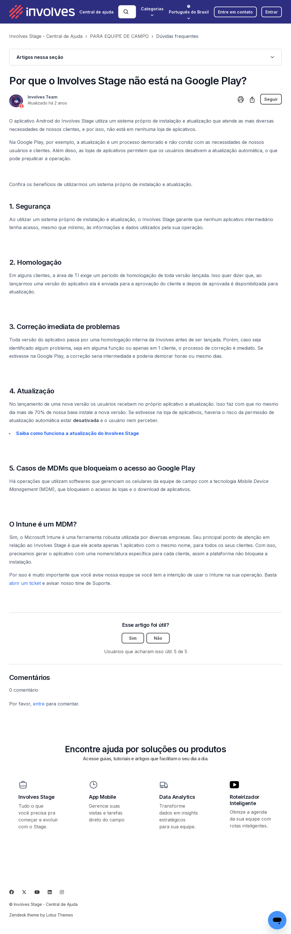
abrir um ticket (25, 583)
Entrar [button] (271, 11)
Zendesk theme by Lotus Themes (41, 914)
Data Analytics (177, 797)
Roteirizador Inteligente (244, 800)
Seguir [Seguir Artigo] (271, 99)
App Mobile (102, 797)
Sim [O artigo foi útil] (133, 638)
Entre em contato (235, 11)
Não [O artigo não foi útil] (158, 638)
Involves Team (43, 96)
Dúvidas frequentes (177, 36)
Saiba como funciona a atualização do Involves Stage (77, 433)
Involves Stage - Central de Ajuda (46, 36)
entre (39, 704)
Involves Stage (36, 797)
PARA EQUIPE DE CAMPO (119, 36)
